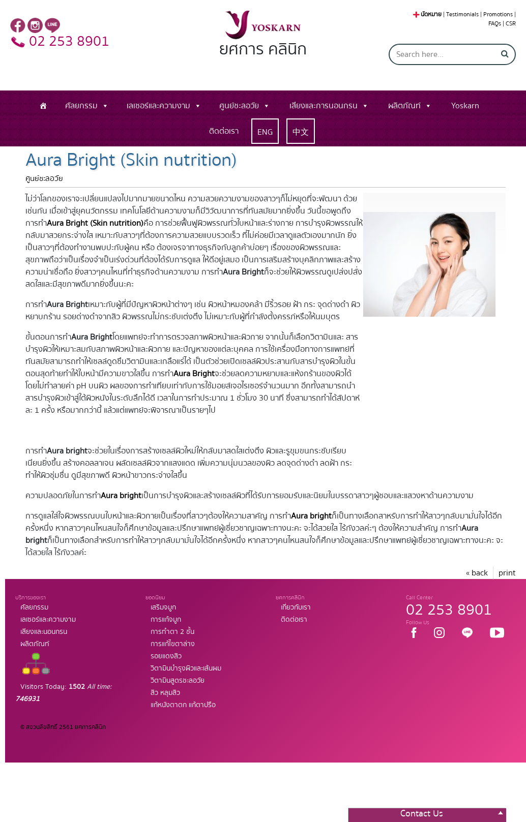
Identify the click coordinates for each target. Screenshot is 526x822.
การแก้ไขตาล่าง (173, 644)
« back (477, 573)
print (507, 573)
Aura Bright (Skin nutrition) (95, 223)
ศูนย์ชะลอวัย (239, 105)
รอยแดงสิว (166, 656)
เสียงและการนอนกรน (323, 105)
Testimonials (462, 14)
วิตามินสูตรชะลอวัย (177, 680)
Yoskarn (465, 105)
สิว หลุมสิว (165, 692)
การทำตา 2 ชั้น (172, 631)
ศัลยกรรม (81, 105)
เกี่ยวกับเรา (296, 607)
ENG (265, 132)
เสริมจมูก (163, 607)
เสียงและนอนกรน (43, 631)
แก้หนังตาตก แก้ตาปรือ (183, 705)
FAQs (494, 23)
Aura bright (121, 495)
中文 (301, 132)
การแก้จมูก (166, 619)
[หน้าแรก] (43, 105)
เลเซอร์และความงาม (158, 105)
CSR (511, 23)
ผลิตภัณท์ (404, 105)
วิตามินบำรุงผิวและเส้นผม (186, 668)
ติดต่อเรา (224, 131)
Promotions (498, 14)
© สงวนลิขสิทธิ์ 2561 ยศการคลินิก (63, 727)
